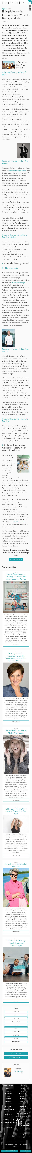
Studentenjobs (8, 1119)
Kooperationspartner (8, 1122)
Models (22, 1086)
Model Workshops (8, 1125)
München (8, 1098)
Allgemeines (16, 1011)
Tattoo (22, 1098)
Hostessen (16, 1018)
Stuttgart (8, 1104)
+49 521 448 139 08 (19, 1071)
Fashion (16, 1038)
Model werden (16, 1053)
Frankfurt (8, 1106)
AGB (15, 1141)
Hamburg (8, 1091)
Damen (22, 1088)
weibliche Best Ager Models (18, 171)
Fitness (16, 1028)
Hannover (8, 1101)
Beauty (16, 1015)
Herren (22, 1091)
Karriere (16, 1146)
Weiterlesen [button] (16, 645)
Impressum (9, 1141)
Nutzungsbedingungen (10, 1144)
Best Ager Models (19, 522)
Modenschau (22, 1104)
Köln (8, 1096)
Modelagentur (8, 1086)
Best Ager (22, 1093)
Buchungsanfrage (16, 1057)
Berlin (8, 1088)
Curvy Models (16, 1021)
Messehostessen (8, 1109)
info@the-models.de (24, 1116)
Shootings (16, 1035)
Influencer (16, 1025)
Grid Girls (8, 1112)
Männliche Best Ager (18, 283)
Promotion (8, 1114)
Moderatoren (8, 1117)
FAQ (20, 1144)
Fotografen (8, 1127)
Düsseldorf (8, 1093)
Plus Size (22, 1096)
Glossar (25, 1144)
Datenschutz (22, 1141)
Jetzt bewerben (16, 560)
